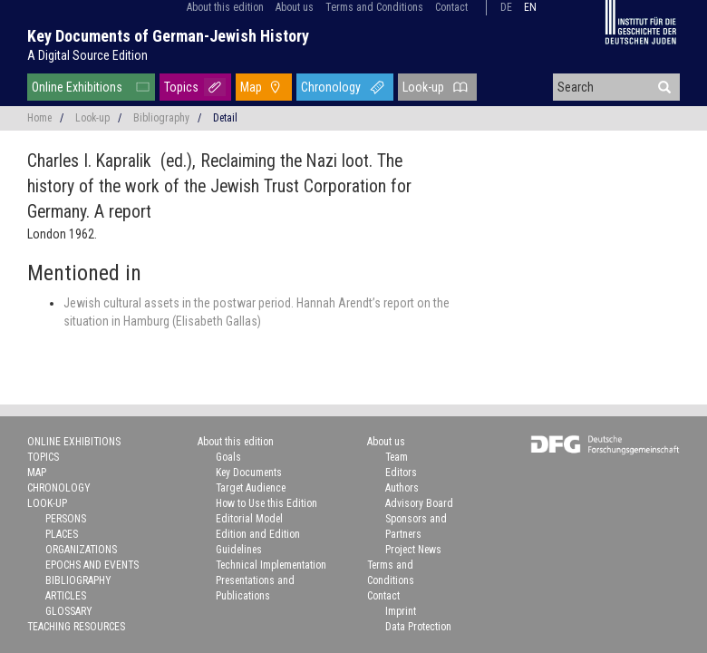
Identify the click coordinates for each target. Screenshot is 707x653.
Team (396, 457)
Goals (228, 457)
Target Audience (251, 488)
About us (295, 7)
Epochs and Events (92, 565)
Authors (402, 488)
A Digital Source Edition (87, 55)
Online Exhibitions (77, 87)
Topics (181, 87)
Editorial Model (249, 518)
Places (61, 534)
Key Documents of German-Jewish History (168, 35)
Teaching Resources (76, 626)
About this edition (225, 7)
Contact (451, 7)
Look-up (423, 87)
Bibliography (161, 118)
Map (251, 87)
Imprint (400, 611)
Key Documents (249, 472)
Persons (65, 518)
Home (39, 118)
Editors (401, 472)
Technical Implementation (271, 565)
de (506, 7)
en (530, 7)
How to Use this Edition (266, 503)
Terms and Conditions (374, 7)
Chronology (331, 87)
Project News (413, 549)
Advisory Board (419, 503)
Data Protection (418, 626)
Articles (65, 596)
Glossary (68, 611)
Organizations (81, 549)
